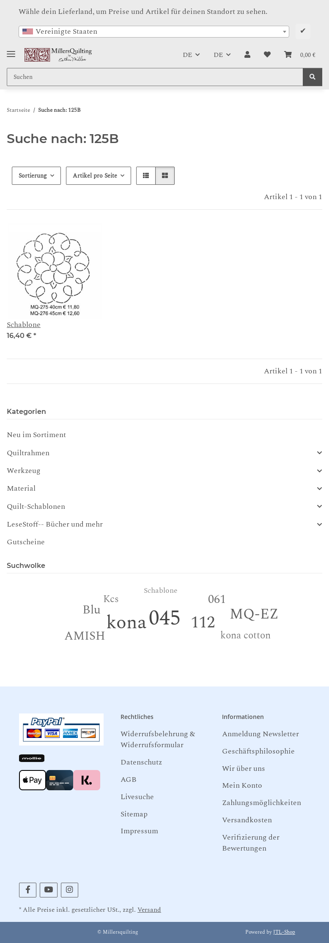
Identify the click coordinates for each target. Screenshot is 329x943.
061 (217, 599)
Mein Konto (242, 785)
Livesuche (137, 796)
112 (203, 622)
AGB (129, 779)
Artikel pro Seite (95, 175)
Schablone (24, 324)
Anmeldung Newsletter (260, 734)
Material (21, 488)
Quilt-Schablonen (36, 506)
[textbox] (154, 31)
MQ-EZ (254, 614)
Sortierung (33, 175)
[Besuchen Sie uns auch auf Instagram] (69, 890)
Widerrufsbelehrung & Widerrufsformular (158, 739)
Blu (91, 610)
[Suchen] (312, 77)
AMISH (84, 636)
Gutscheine (26, 542)
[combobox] (154, 32)
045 (165, 618)
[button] (247, 54)
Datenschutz (141, 762)
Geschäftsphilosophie (258, 751)
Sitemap (134, 814)
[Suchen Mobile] (155, 77)
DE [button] (187, 55)
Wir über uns (243, 768)
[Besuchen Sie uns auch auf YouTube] (48, 890)
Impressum (139, 831)
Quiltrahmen (28, 453)
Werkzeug (24, 470)
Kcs (111, 599)
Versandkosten (247, 820)
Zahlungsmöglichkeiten (261, 802)
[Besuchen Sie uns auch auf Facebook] (27, 890)
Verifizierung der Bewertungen (251, 843)
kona (126, 622)
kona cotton (245, 635)
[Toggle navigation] (11, 51)
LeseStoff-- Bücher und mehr (55, 524)
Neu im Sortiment (36, 434)
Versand (149, 910)
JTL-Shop (284, 932)
